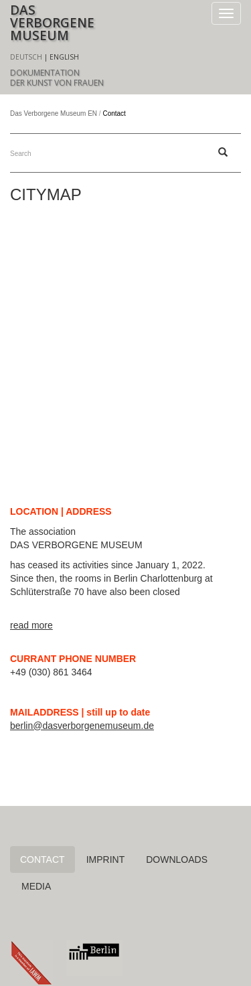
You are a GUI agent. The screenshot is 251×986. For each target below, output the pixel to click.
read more (31, 625)
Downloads (176, 859)
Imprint (105, 859)
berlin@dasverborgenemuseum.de (82, 725)
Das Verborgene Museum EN (53, 113)
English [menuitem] (64, 57)
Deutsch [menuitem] (26, 57)
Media (36, 886)
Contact (42, 859)
